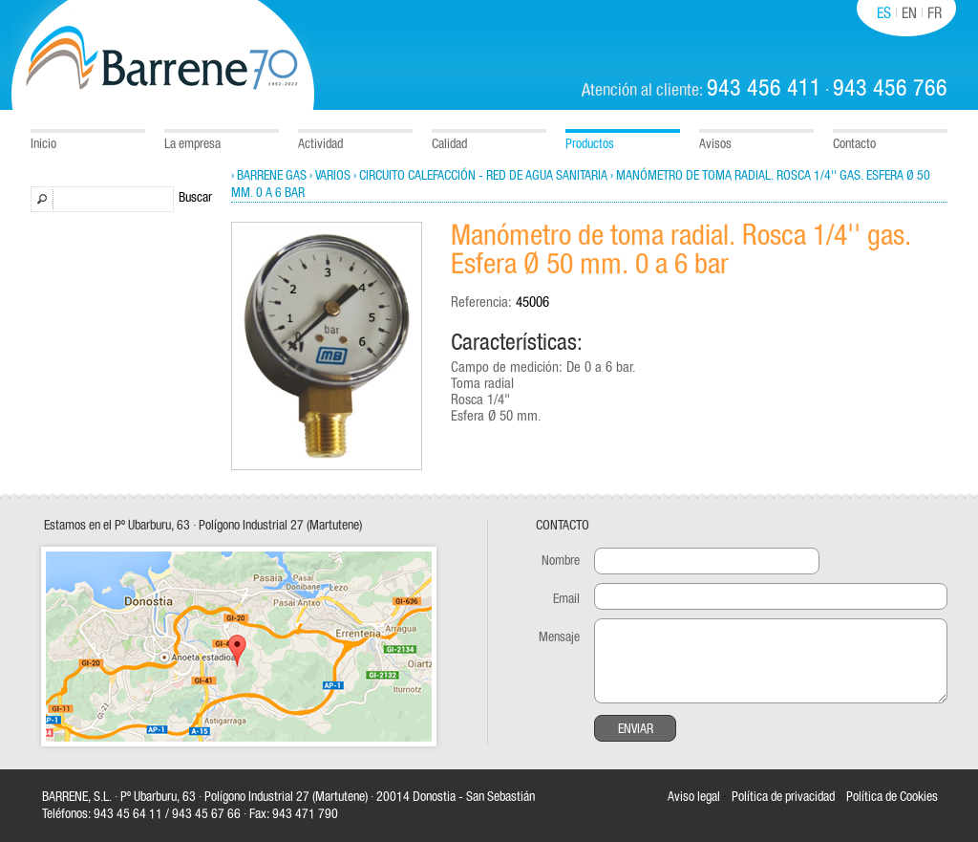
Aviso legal (694, 797)
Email (566, 599)
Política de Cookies (892, 797)
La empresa (192, 144)
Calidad (449, 144)
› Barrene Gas (269, 176)
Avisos (715, 144)
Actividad (320, 144)
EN (909, 13)
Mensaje (559, 637)
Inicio (43, 144)
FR (934, 13)
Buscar (195, 198)
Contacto (854, 144)
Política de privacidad (783, 797)
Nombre (561, 561)
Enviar (635, 729)
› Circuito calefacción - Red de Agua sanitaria (480, 176)
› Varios (330, 176)
